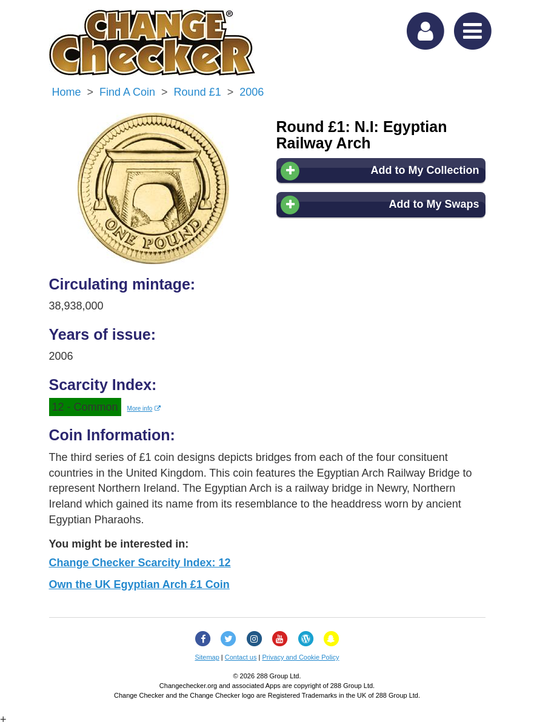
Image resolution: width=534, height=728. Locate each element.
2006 (251, 92)
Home (66, 92)
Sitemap (207, 657)
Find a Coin (127, 92)
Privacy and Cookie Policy (300, 657)
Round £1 (197, 92)
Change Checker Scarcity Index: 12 (140, 563)
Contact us (241, 657)
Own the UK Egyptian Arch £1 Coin (139, 584)
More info (144, 408)
